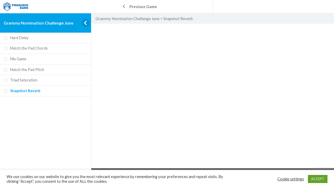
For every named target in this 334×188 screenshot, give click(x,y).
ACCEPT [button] (317, 179)
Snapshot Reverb (178, 18)
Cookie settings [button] (290, 179)
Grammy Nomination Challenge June (38, 22)
